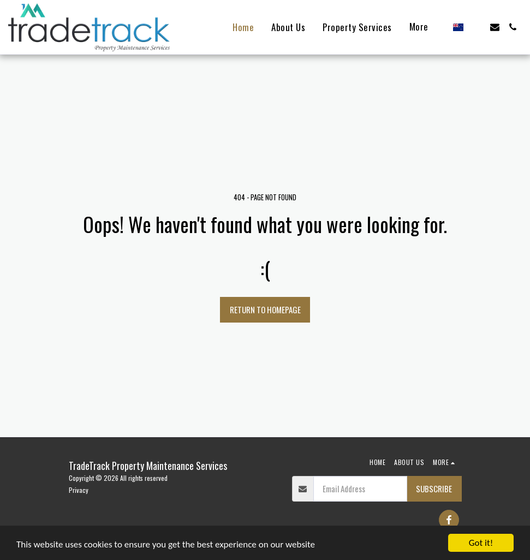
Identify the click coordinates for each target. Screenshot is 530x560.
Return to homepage (265, 309)
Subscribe (434, 488)
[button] (476, 27)
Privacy (78, 490)
